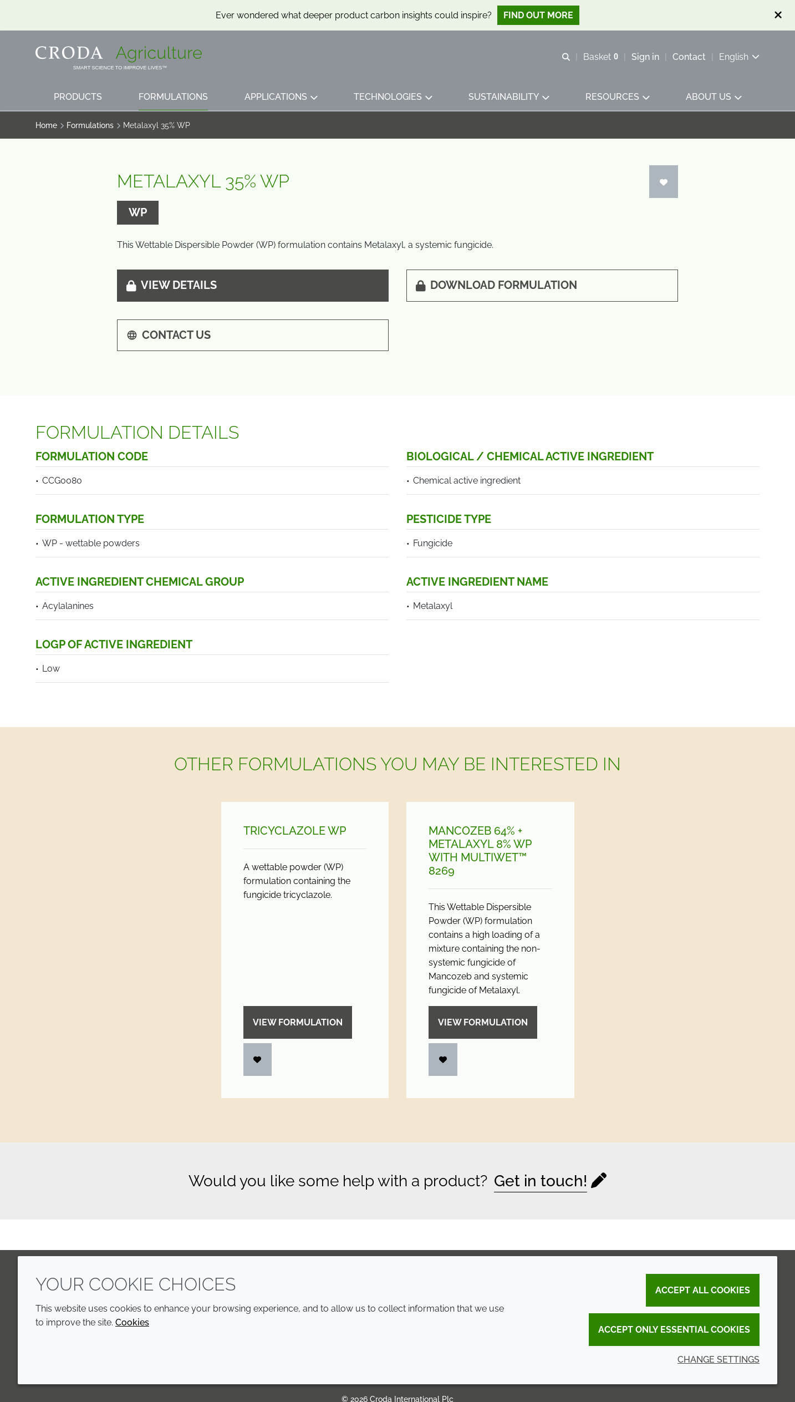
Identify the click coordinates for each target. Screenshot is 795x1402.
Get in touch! (540, 1181)
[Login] (663, 181)
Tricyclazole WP (294, 830)
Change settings (718, 1359)
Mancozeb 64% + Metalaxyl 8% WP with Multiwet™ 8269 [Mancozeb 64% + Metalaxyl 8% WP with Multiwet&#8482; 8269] (480, 850)
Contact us (168, 335)
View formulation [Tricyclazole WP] (298, 1022)
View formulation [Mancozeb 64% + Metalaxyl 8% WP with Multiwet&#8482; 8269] (483, 1022)
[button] (78, 97)
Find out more (538, 15)
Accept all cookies (702, 1290)
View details (171, 285)
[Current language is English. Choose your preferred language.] (739, 57)
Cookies (132, 1322)
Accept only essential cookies (674, 1329)
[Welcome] (120, 54)
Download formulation (496, 285)
